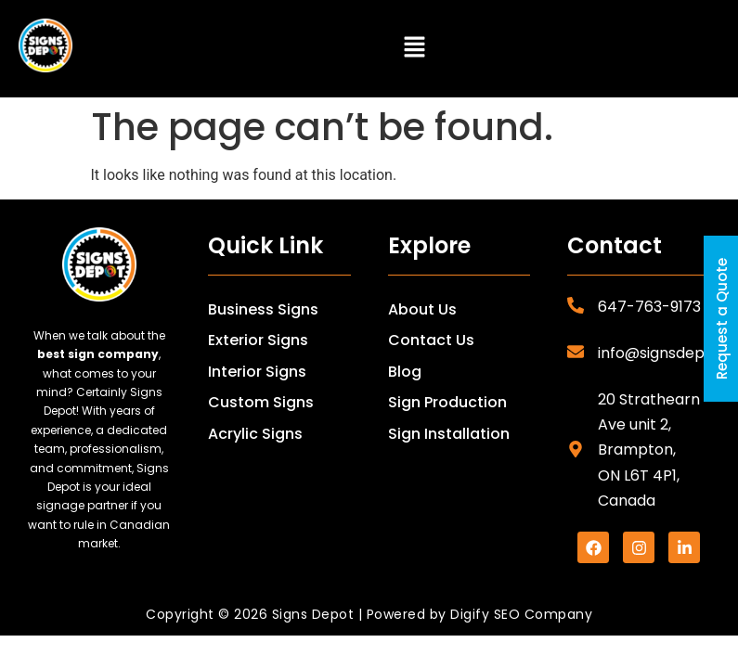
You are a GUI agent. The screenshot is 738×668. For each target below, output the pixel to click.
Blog (404, 371)
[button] (415, 48)
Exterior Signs (258, 340)
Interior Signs (257, 371)
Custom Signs (261, 402)
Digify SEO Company (521, 614)
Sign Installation (449, 433)
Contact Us (431, 340)
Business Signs (263, 309)
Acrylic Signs (255, 433)
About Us (422, 309)
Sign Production (447, 402)
